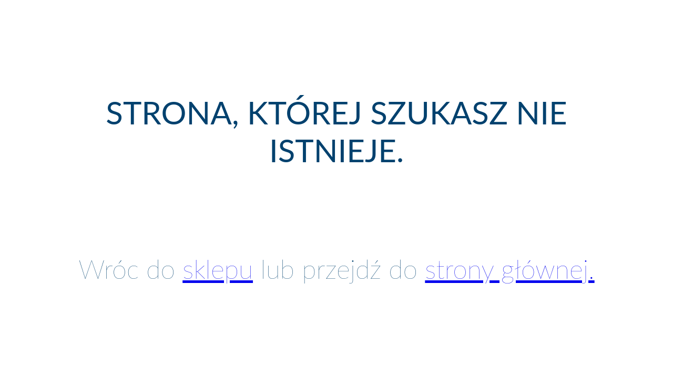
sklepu (217, 269)
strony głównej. (509, 269)
